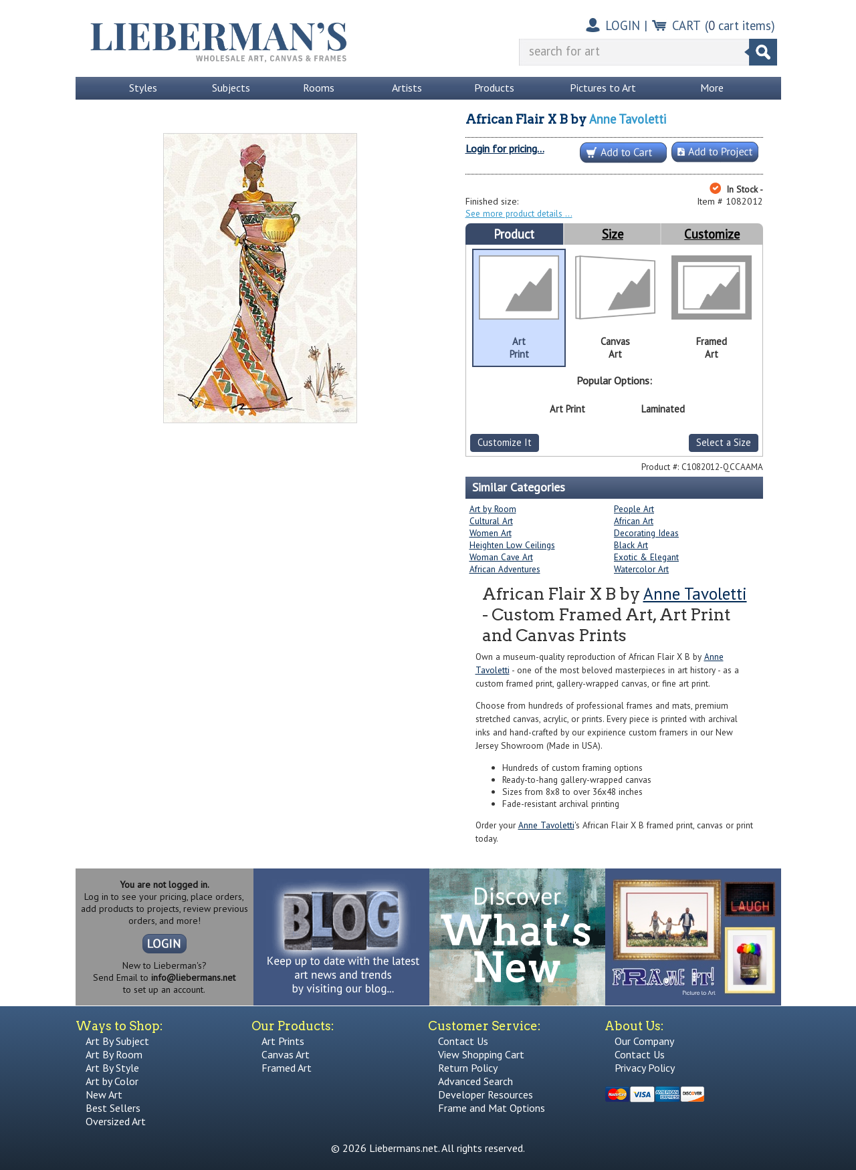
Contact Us (463, 1041)
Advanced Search (475, 1081)
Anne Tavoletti (627, 119)
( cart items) (740, 25)
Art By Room (114, 1054)
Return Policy (468, 1067)
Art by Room (492, 509)
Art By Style (112, 1067)
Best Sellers (113, 1108)
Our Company (644, 1041)
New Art (104, 1094)
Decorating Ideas (646, 533)
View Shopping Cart (481, 1054)
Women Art (490, 533)
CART (686, 25)
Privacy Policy (645, 1067)
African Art (633, 521)
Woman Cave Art (501, 557)
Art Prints (282, 1041)
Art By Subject (117, 1041)
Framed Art (286, 1067)
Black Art (631, 545)
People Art (634, 509)
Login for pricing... (504, 148)
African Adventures (504, 569)
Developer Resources (485, 1094)
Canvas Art (285, 1054)
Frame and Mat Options (491, 1108)
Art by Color (112, 1081)
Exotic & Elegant (646, 557)
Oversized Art (116, 1121)
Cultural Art (491, 521)
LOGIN (622, 25)
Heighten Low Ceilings (512, 545)
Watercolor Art (641, 569)
